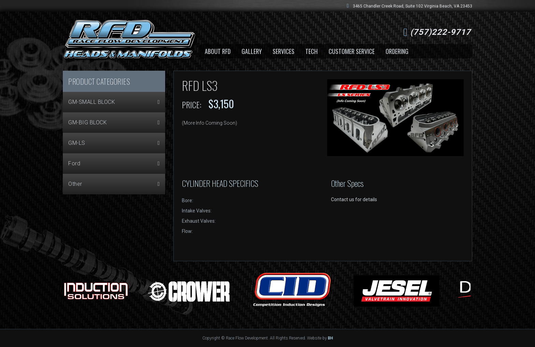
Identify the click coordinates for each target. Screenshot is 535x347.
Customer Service (352, 51)
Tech (311, 51)
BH (330, 338)
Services (283, 51)
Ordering (397, 51)
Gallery (252, 51)
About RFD (218, 51)
